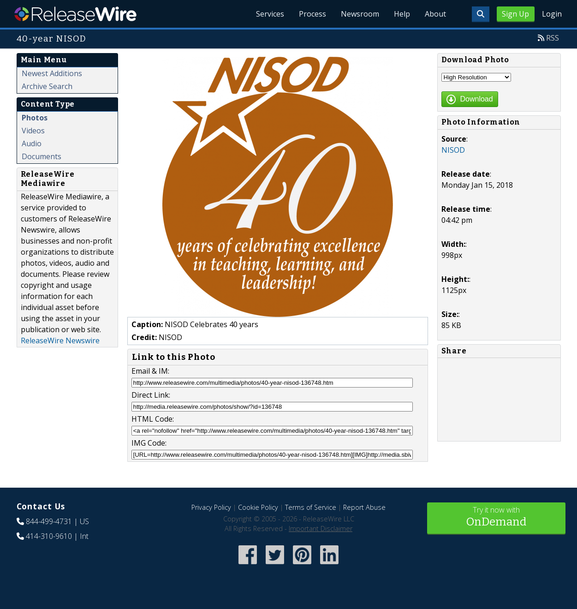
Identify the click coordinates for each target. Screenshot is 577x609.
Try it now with (496, 517)
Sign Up (515, 14)
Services (270, 14)
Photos (35, 118)
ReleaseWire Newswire (60, 340)
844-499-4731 (49, 521)
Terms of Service (310, 507)
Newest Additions (52, 73)
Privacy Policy (211, 507)
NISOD (453, 150)
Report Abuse (364, 507)
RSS (552, 38)
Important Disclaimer (320, 528)
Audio (32, 143)
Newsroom (360, 14)
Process (312, 14)
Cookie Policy (258, 507)
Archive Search (47, 86)
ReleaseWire (75, 14)
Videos (33, 130)
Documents (41, 156)
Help (402, 14)
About (435, 14)
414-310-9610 (49, 536)
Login (552, 14)
